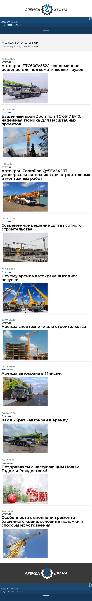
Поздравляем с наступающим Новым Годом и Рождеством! (40, 469)
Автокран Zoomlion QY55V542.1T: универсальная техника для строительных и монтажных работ (45, 174)
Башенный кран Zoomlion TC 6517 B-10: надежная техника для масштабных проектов (41, 120)
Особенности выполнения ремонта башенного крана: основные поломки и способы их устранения (42, 521)
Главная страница (10, 46)
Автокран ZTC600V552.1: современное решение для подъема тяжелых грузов (42, 67)
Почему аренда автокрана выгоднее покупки (39, 278)
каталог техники (9, 22)
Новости (7, 369)
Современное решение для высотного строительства (41, 227)
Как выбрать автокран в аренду (34, 420)
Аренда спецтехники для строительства (43, 326)
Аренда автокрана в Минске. (31, 373)
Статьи (6, 62)
